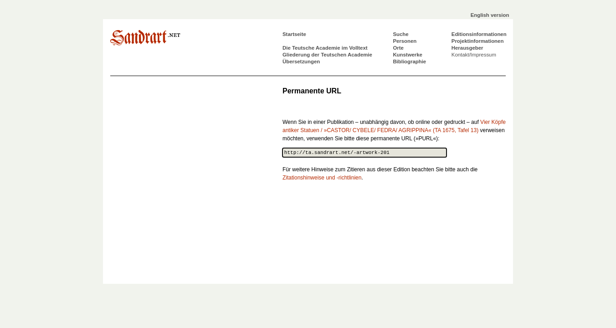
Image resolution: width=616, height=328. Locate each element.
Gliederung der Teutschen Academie (327, 54)
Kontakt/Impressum (474, 54)
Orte (398, 48)
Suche (400, 34)
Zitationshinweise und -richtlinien (321, 177)
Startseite (294, 34)
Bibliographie (409, 61)
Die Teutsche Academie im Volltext (325, 48)
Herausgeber (467, 48)
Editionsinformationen (479, 34)
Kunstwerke (407, 54)
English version (490, 15)
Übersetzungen (301, 61)
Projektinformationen (478, 41)
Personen (404, 41)
